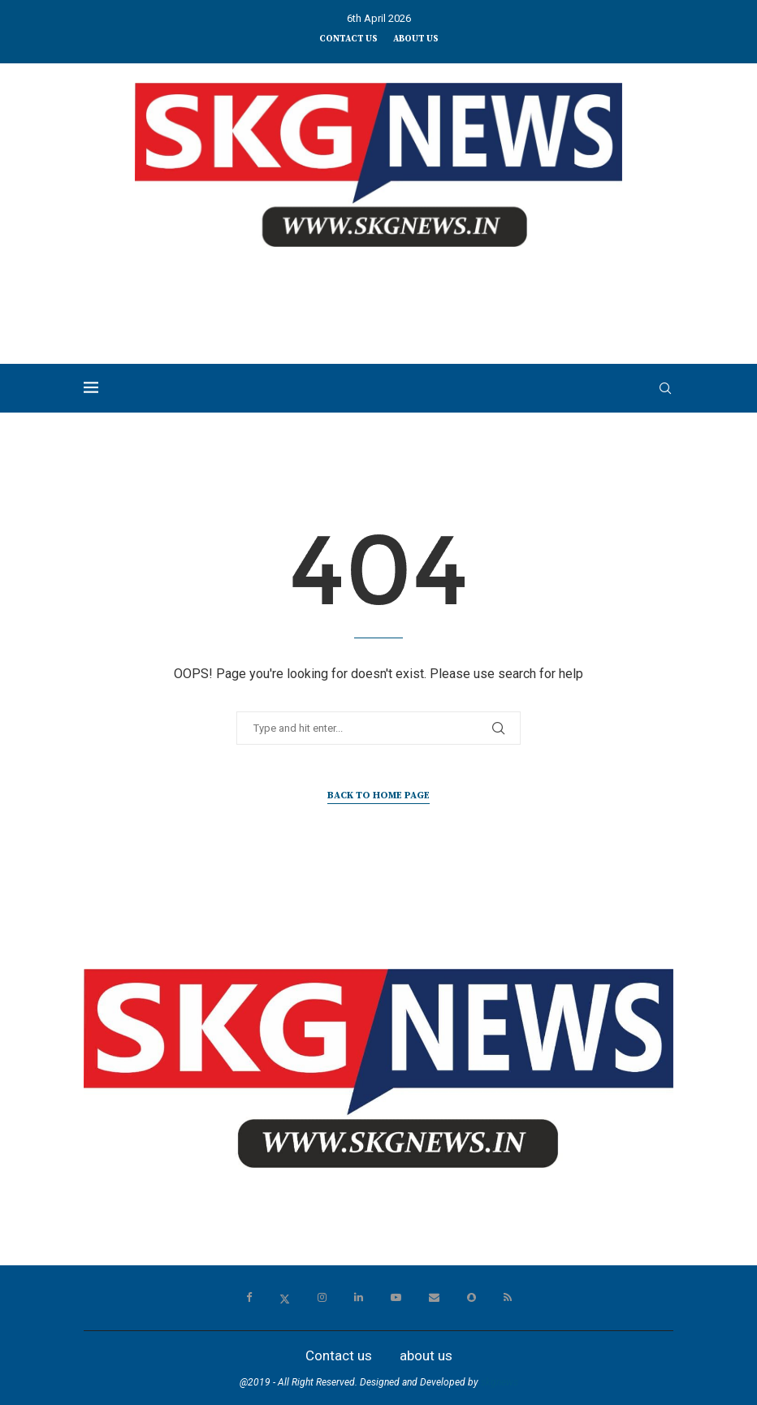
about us (416, 39)
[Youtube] (396, 1298)
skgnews (499, 1382)
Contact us (348, 39)
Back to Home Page (378, 795)
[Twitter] (284, 1298)
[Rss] (508, 1298)
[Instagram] (322, 1298)
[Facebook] (249, 1298)
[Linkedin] (358, 1298)
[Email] (434, 1298)
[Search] (665, 388)
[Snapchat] (471, 1298)
